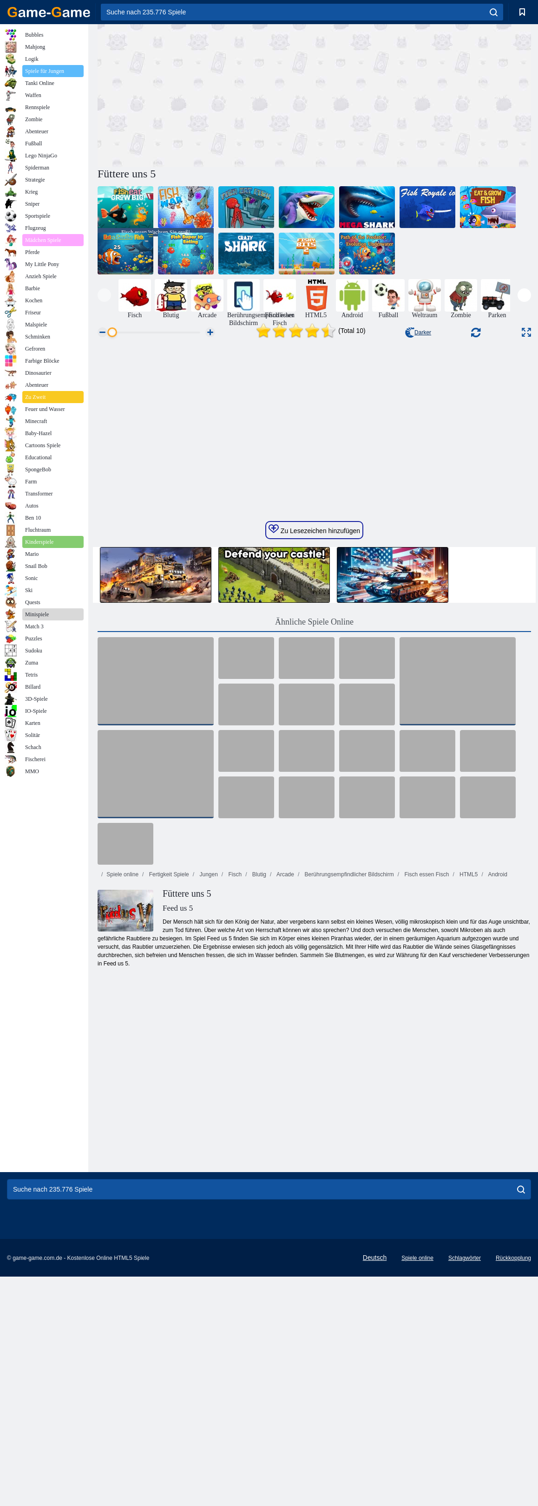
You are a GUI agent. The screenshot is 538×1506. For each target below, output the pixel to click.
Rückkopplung (513, 1447)
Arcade (284, 1064)
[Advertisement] (206, 94)
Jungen (208, 1064)
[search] (494, 12)
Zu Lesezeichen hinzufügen (314, 719)
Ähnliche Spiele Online (314, 811)
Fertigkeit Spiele (168, 1064)
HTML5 (468, 1064)
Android (497, 1064)
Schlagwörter (464, 1447)
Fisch (234, 1064)
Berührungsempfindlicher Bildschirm (348, 1064)
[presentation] (104, 295)
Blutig (258, 1064)
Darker (418, 332)
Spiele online (122, 1064)
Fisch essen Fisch (426, 1064)
